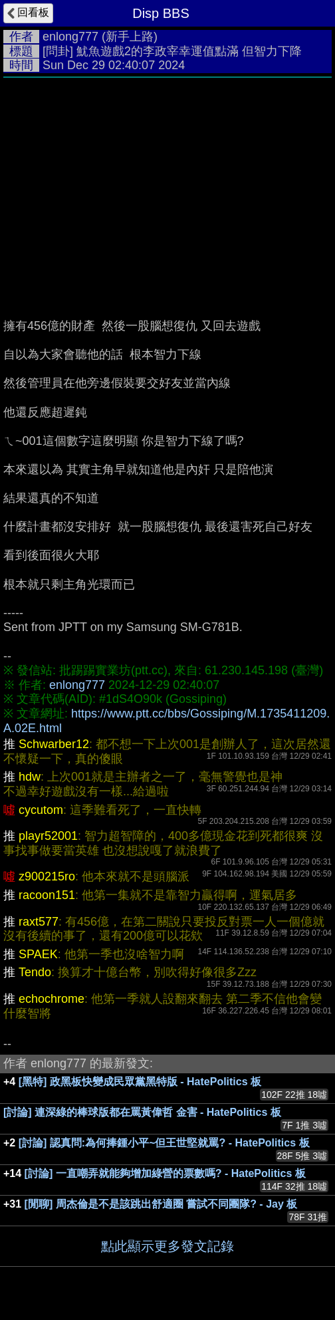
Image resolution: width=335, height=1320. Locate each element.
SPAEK (38, 954)
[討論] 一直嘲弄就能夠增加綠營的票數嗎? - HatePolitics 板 (165, 1173)
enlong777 (70, 36)
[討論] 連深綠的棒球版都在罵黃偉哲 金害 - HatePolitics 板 (142, 1112)
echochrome (51, 998)
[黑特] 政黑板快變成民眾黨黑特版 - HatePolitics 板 (140, 1081)
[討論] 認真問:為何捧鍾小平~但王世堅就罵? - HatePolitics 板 (164, 1142)
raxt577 (38, 921)
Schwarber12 (54, 744)
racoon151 (47, 895)
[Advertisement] (167, 184)
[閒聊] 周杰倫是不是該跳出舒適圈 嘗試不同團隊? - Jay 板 (161, 1204)
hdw (30, 776)
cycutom (41, 810)
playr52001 (48, 836)
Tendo (35, 972)
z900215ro (47, 876)
